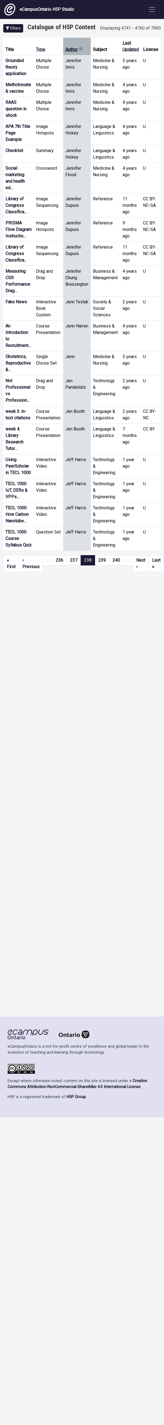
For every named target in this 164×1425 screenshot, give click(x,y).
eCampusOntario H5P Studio (39, 9)
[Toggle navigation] (152, 9)
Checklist (14, 150)
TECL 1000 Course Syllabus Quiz (18, 538)
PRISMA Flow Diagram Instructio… (18, 229)
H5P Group (76, 1097)
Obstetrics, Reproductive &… (18, 363)
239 (102, 560)
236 (59, 560)
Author (74, 49)
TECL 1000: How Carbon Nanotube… (17, 514)
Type (40, 49)
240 (116, 560)
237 (73, 560)
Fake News (16, 301)
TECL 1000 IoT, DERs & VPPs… (16, 490)
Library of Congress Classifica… (16, 205)
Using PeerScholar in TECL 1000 (18, 466)
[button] (13, 28)
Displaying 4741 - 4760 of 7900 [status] (130, 28)
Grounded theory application (15, 67)
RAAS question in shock (15, 109)
